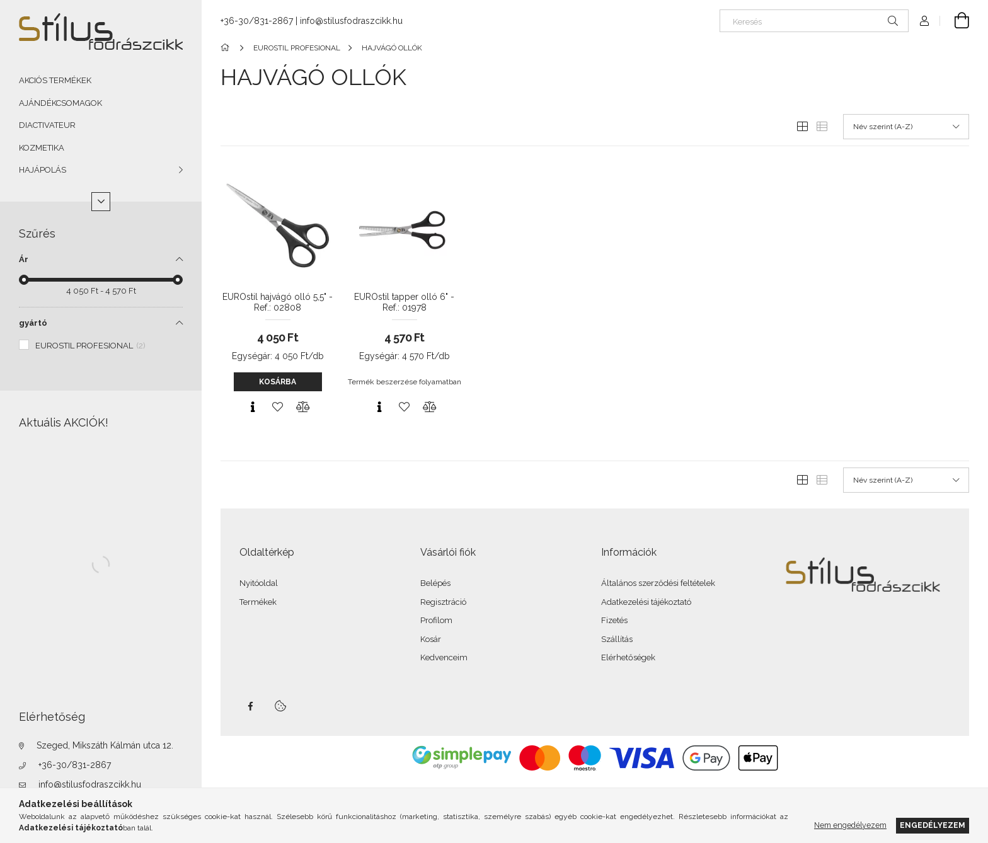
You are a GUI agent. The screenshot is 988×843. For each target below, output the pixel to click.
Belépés (435, 583)
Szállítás (617, 639)
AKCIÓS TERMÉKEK (55, 80)
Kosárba (277, 381)
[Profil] (924, 20)
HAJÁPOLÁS (42, 170)
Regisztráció (443, 602)
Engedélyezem (932, 825)
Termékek (258, 602)
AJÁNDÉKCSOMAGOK (60, 103)
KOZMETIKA (41, 147)
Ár (23, 259)
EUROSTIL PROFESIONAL (90, 345)
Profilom (436, 620)
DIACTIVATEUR (47, 125)
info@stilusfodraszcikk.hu (89, 784)
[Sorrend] (906, 126)
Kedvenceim (444, 657)
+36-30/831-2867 (74, 765)
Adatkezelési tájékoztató (646, 602)
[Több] (100, 201)
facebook (250, 706)
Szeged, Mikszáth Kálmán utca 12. (105, 745)
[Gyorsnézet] (252, 407)
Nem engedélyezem (850, 825)
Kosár (430, 639)
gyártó (33, 323)
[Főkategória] (227, 47)
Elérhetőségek (628, 657)
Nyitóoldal (258, 583)
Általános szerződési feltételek (658, 583)
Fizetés (614, 620)
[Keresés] (814, 20)
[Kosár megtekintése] (954, 20)
